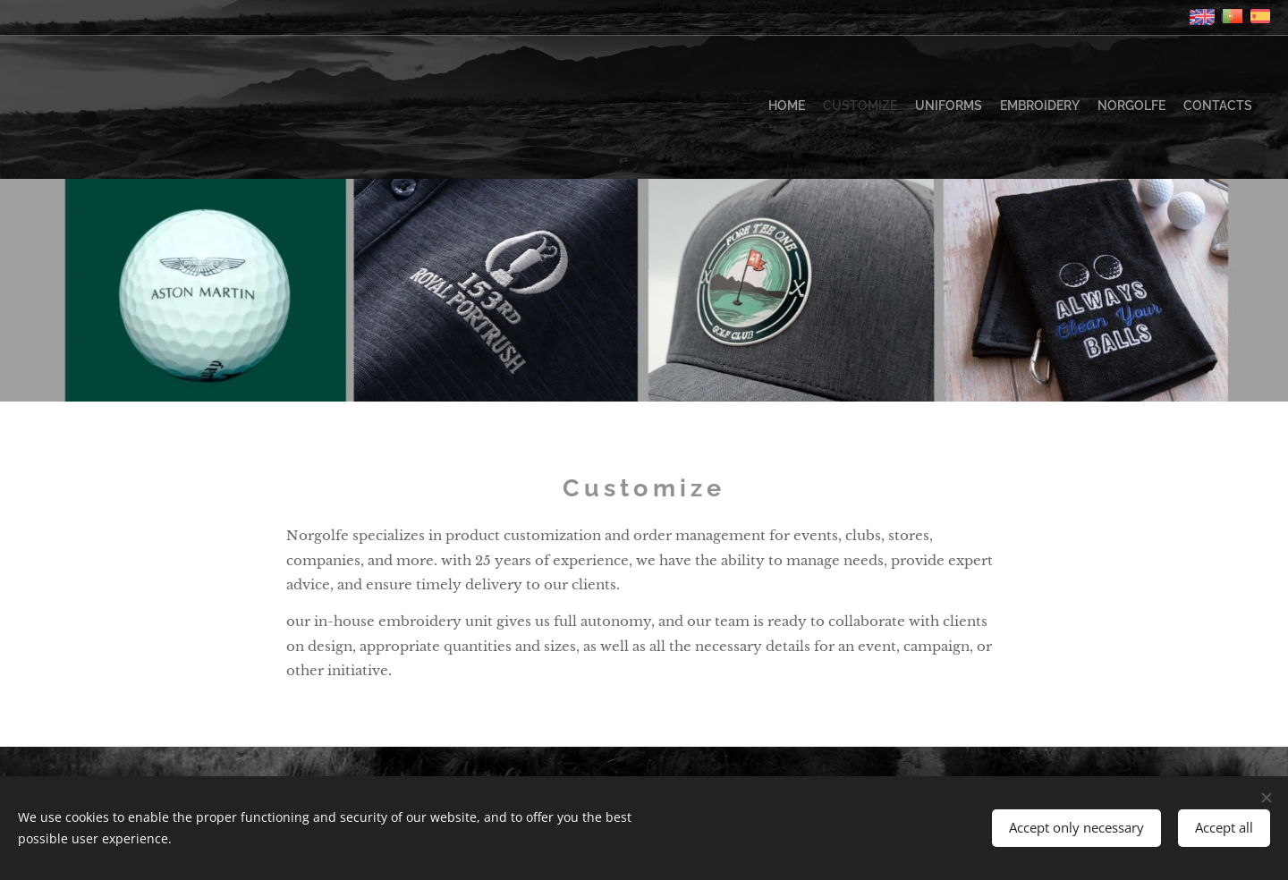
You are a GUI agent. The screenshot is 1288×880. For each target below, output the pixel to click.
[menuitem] (1165, 107)
